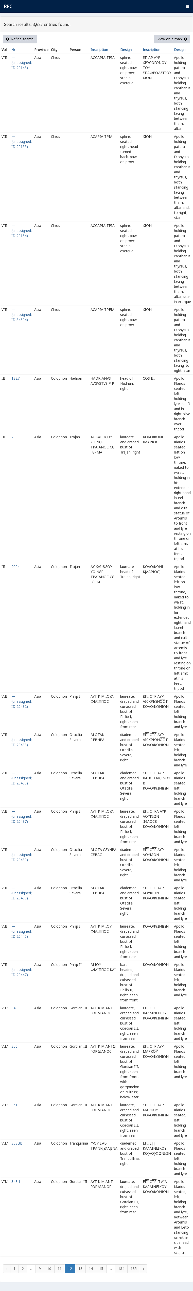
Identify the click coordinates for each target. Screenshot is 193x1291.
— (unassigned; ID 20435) (21, 777)
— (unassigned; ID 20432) (21, 701)
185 (134, 1268)
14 (91, 1268)
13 (80, 1268)
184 (121, 1268)
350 (14, 1046)
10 (49, 1268)
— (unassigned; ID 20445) (21, 931)
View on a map (172, 39)
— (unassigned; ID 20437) (21, 816)
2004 (15, 566)
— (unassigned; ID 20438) (21, 892)
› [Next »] (143, 1268)
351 (14, 1104)
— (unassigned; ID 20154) (21, 230)
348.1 (15, 1181)
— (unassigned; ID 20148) (21, 62)
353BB (17, 1143)
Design (126, 49)
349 (14, 1007)
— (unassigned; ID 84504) (21, 314)
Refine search (19, 39)
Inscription (99, 49)
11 (60, 1268)
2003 (15, 436)
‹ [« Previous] (6, 1268)
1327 (15, 378)
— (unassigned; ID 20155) (21, 141)
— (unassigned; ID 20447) (21, 969)
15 (101, 1268)
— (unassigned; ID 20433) (21, 739)
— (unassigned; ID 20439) (21, 854)
